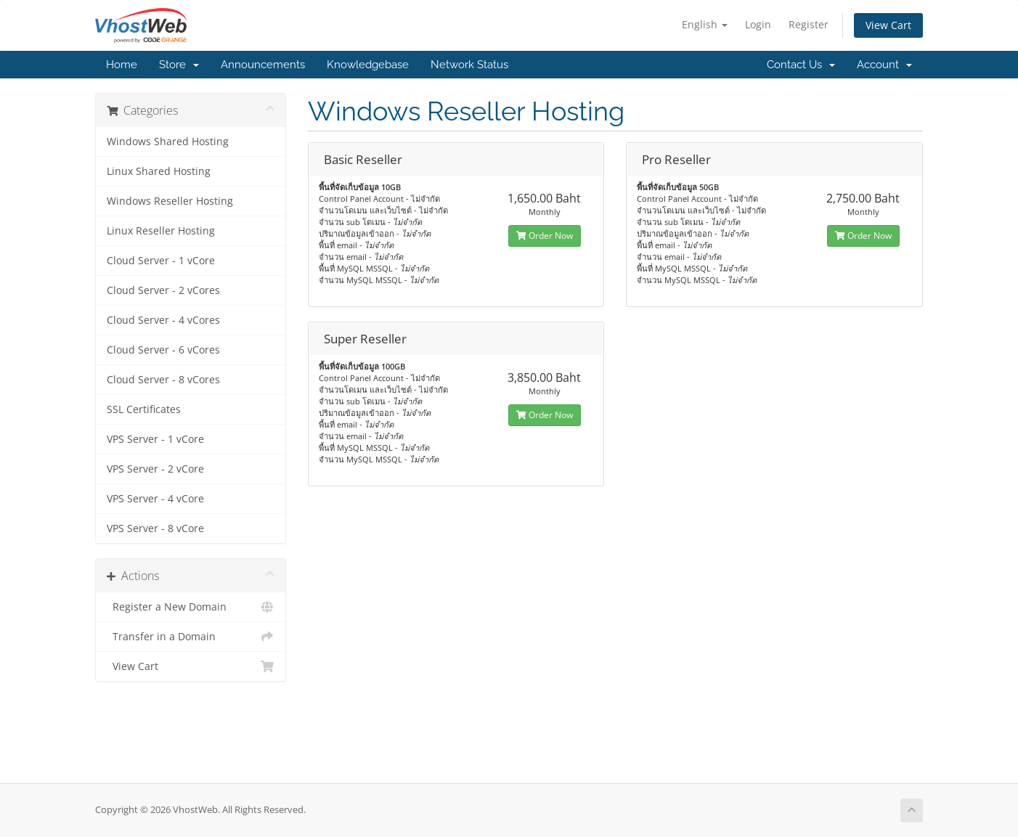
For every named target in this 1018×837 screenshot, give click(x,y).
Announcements (263, 64)
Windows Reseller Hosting (170, 201)
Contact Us (801, 64)
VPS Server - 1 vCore (155, 439)
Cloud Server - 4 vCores (163, 320)
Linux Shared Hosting (159, 171)
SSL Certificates (144, 409)
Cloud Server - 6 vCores (163, 349)
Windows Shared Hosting (168, 141)
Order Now (544, 235)
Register (808, 24)
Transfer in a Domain (190, 636)
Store (179, 64)
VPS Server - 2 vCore (155, 468)
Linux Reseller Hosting (161, 230)
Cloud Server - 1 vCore (161, 260)
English (705, 24)
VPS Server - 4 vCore (155, 498)
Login (758, 24)
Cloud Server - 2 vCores (163, 290)
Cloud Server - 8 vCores (163, 379)
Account (884, 64)
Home (121, 64)
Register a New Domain (190, 607)
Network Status (469, 64)
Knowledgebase (368, 64)
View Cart (888, 25)
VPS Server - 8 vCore (155, 528)
